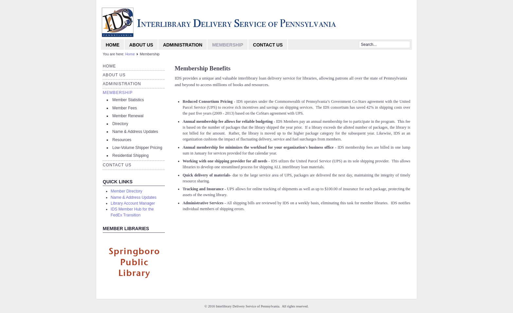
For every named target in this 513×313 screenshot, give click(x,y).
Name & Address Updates (135, 131)
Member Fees (124, 108)
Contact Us (268, 44)
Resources (121, 140)
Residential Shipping (130, 155)
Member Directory (126, 191)
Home (112, 44)
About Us (141, 44)
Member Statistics (128, 100)
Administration (182, 44)
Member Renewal (127, 116)
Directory (120, 123)
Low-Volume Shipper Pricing (137, 147)
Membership (227, 44)
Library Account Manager (133, 203)
